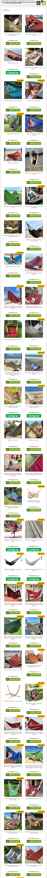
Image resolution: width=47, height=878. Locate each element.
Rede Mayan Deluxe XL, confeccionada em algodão (34, 501)
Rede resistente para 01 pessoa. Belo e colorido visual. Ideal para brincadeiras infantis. (13, 307)
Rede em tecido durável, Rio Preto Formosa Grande (34, 240)
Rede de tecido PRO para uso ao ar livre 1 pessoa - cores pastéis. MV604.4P (13, 374)
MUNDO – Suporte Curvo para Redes (13, 701)
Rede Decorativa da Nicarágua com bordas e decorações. (13, 507)
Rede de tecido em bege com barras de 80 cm (33, 68)
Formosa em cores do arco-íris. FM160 (13, 670)
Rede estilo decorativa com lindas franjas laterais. (13, 35)
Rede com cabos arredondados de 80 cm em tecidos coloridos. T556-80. (34, 474)
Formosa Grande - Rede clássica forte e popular (34, 207)
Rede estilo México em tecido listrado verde (13, 207)
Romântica (34, 339)
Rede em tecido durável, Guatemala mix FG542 (34, 866)
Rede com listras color (13, 162)
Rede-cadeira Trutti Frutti (34, 100)
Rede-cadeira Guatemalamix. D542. (13, 339)
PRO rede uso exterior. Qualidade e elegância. (34, 704)
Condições (31, 2)
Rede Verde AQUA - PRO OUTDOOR (13, 100)
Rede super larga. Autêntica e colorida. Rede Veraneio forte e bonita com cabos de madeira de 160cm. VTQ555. (34, 766)
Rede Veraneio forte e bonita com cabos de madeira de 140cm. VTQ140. (34, 307)
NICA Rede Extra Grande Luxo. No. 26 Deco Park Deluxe (13, 832)
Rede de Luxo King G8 (13, 63)
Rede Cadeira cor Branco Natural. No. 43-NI (34, 174)
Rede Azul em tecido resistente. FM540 (34, 134)
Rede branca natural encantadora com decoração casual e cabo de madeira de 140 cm (13, 474)
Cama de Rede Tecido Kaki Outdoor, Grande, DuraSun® (13, 407)
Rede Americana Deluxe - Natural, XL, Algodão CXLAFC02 (13, 236)
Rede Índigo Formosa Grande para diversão (34, 273)
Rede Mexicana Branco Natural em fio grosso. (34, 373)
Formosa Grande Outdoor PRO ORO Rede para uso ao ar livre (34, 666)
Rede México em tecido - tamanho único (34, 35)
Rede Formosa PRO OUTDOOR (13, 266)
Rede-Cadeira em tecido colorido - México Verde (13, 799)
